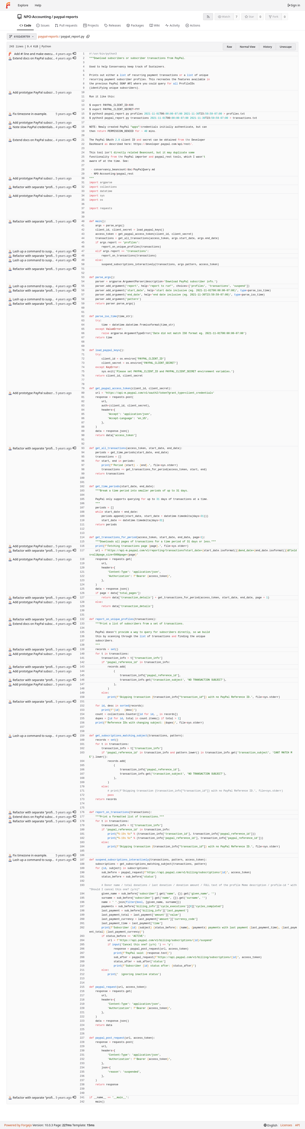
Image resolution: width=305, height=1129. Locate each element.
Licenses (286, 1125)
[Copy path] (88, 36)
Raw (229, 47)
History (267, 47)
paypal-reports (66, 17)
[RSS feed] (208, 16)
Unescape (286, 47)
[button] (74, 54)
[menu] (270, 1125)
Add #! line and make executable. (37, 54)
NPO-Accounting (37, 17)
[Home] (8, 5)
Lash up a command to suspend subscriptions (44, 251)
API (297, 1125)
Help (38, 5)
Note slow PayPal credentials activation (40, 127)
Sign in (293, 5)
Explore (23, 5)
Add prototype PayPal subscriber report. (40, 92)
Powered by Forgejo (18, 1125)
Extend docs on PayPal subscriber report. (41, 58)
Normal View (247, 47)
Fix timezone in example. (30, 114)
